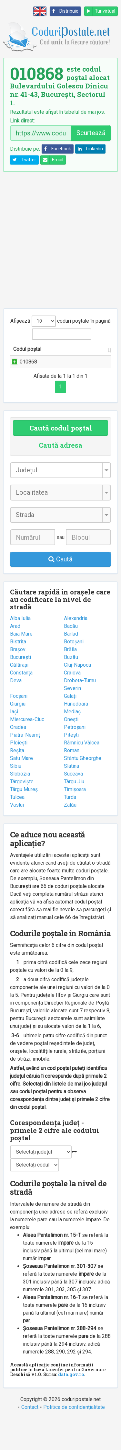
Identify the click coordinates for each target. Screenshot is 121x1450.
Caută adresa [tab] (60, 476)
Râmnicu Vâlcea (81, 774)
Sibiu (15, 797)
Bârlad (71, 665)
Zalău (70, 836)
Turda (70, 828)
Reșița (17, 781)
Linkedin (89, 148)
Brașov (17, 680)
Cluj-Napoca (77, 696)
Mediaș (72, 743)
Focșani (18, 727)
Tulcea (17, 828)
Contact (29, 1438)
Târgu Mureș (24, 820)
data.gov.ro (71, 1405)
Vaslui (17, 836)
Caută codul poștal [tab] (60, 459)
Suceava (73, 805)
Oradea (18, 758)
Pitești (71, 766)
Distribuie (64, 11)
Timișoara (75, 820)
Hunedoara (76, 735)
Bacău (71, 657)
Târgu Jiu (74, 813)
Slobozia (20, 805)
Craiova (72, 704)
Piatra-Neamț (25, 766)
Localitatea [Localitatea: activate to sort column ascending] (93, 357)
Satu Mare (21, 789)
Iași (14, 743)
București (20, 688)
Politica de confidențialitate (74, 1438)
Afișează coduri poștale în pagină (60, 321)
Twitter (23, 159)
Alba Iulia (20, 649)
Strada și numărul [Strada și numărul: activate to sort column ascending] (54, 353)
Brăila (70, 680)
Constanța (21, 704)
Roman (71, 781)
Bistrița (18, 673)
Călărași (19, 696)
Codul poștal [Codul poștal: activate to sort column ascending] (20, 353)
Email (52, 159)
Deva (16, 711)
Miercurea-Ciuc (27, 750)
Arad (15, 657)
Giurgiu (17, 735)
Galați (70, 727)
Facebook (56, 148)
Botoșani (74, 673)
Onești (71, 750)
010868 (28, 369)
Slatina (71, 797)
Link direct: (22, 120)
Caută (60, 590)
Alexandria (75, 649)
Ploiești (18, 774)
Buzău (71, 688)
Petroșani (75, 758)
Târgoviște (22, 813)
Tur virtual (100, 11)
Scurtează (91, 133)
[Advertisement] (60, 240)
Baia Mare (21, 665)
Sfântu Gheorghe (82, 789)
